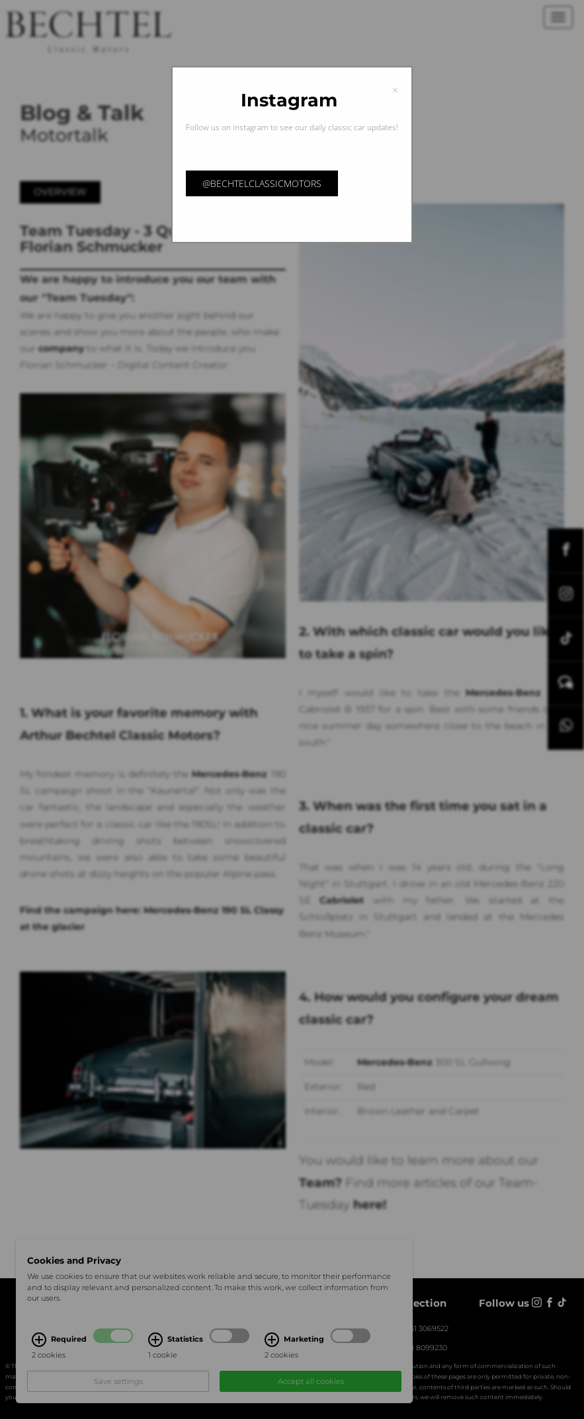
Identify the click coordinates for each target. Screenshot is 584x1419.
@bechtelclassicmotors (261, 183)
